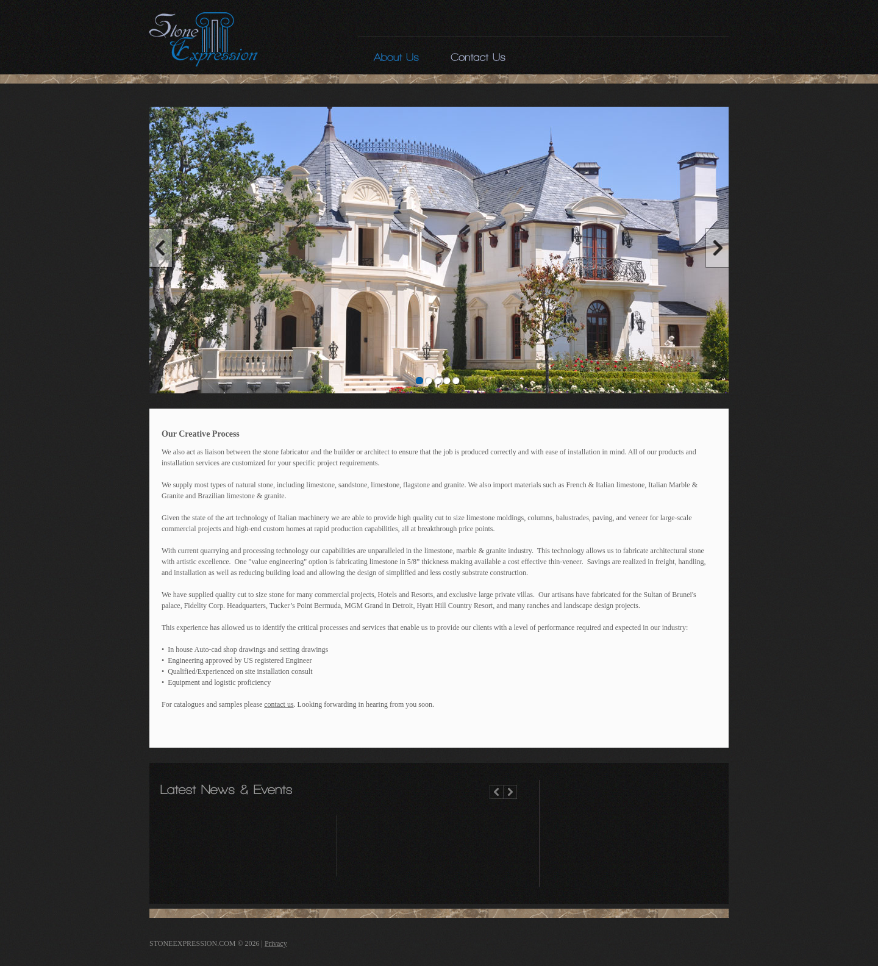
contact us (278, 704)
